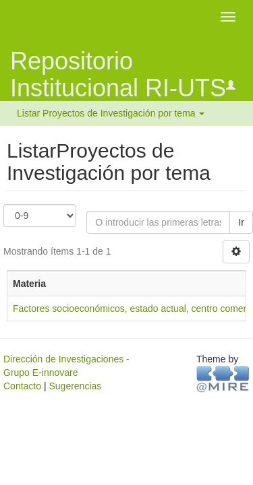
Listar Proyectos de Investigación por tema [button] (110, 113)
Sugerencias (75, 386)
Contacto (22, 386)
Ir (241, 222)
